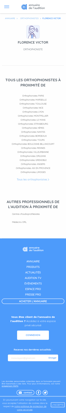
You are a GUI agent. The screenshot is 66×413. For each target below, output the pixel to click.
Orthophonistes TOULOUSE (33, 103)
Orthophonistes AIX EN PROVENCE (33, 168)
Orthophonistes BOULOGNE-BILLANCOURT (33, 144)
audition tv (33, 277)
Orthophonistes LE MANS (33, 119)
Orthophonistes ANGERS (33, 164)
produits (33, 266)
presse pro (33, 294)
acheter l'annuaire (33, 301)
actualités (33, 272)
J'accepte (58, 404)
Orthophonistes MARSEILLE (33, 99)
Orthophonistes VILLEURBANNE (33, 152)
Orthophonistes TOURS (33, 140)
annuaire (33, 261)
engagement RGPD (10, 386)
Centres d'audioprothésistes (26, 214)
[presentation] (33, 370)
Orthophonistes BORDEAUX (33, 136)
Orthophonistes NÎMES (33, 127)
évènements (33, 283)
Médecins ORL (19, 222)
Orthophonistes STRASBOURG (33, 123)
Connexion (33, 335)
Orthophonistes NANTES (33, 132)
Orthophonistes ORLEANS (33, 156)
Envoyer (52, 358)
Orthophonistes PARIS (33, 95)
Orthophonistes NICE (33, 107)
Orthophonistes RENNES (33, 148)
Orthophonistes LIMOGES (33, 172)
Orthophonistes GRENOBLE (33, 160)
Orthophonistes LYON (33, 111)
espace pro (33, 289)
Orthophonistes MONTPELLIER (33, 115)
